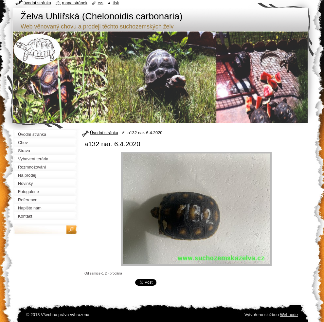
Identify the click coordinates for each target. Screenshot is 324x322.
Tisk (116, 2)
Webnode (289, 314)
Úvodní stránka (104, 132)
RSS (100, 2)
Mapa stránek (75, 2)
